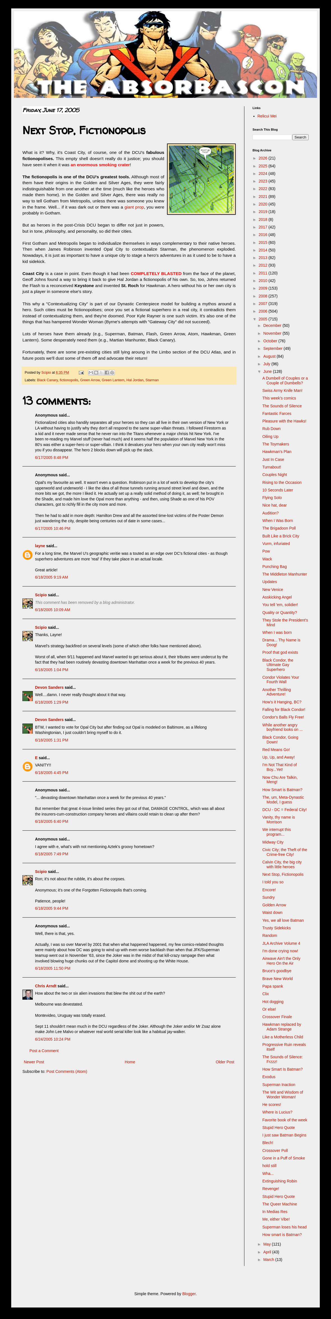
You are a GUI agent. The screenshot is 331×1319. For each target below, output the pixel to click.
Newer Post (34, 1062)
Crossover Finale (277, 1017)
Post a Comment (44, 1050)
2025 (263, 166)
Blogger (188, 1294)
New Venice (272, 589)
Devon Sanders (49, 687)
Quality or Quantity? (279, 612)
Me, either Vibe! (276, 1219)
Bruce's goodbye (276, 971)
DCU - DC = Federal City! (284, 809)
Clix (265, 994)
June (268, 371)
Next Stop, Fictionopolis (283, 874)
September (273, 348)
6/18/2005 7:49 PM (51, 854)
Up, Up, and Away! (278, 757)
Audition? (270, 513)
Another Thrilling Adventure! (276, 692)
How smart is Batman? (282, 1234)
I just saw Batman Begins (284, 1135)
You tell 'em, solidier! (280, 604)
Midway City (272, 842)
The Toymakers (275, 444)
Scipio (41, 595)
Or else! (269, 1009)
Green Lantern (113, 380)
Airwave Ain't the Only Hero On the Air (281, 960)
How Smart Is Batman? (282, 1069)
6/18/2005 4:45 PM (51, 772)
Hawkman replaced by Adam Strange (281, 1026)
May (267, 1244)
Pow (266, 551)
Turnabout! (271, 467)
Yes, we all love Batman (283, 920)
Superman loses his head (284, 1227)
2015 (263, 242)
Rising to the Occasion (282, 482)
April (267, 1252)
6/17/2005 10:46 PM (52, 528)
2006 (263, 311)
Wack (267, 559)
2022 (263, 188)
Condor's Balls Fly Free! (283, 717)
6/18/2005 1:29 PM (51, 702)
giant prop (134, 207)
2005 (263, 319)
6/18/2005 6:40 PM (51, 821)
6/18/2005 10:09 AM (52, 609)
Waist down (272, 912)
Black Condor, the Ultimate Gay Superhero (277, 665)
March (269, 1259)
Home (130, 1062)
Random (269, 935)
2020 (263, 204)
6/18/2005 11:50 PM (52, 968)
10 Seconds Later (277, 490)
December (272, 325)
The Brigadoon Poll (279, 528)
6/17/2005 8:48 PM (51, 457)
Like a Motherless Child (282, 1037)
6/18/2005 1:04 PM (51, 669)
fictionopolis (69, 380)
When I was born (277, 632)
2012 (263, 265)
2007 (263, 303)
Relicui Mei (267, 116)
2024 (263, 173)
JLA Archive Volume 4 (281, 943)
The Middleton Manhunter (284, 574)
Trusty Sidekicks (276, 928)
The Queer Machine (279, 1204)
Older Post (225, 1062)
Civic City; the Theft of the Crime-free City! (284, 852)
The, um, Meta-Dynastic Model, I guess (283, 799)
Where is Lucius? (277, 1112)
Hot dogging (273, 1001)
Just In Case (273, 459)
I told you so (273, 882)
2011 (263, 273)
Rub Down (271, 428)
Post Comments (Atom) (67, 1071)
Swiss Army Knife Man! (282, 390)
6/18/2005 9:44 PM (51, 908)
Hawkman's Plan (276, 451)
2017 (263, 227)
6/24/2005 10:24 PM (52, 1039)
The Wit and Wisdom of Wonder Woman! (282, 1094)
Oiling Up (270, 436)
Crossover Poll (275, 1150)
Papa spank (272, 986)
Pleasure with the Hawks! (284, 421)
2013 (263, 257)
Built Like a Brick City (280, 536)
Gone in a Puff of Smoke (283, 1158)
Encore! (269, 890)
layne (40, 546)
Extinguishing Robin (279, 1181)
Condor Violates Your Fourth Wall (280, 679)
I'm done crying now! (280, 951)
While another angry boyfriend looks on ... (282, 727)
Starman (152, 380)
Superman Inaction (278, 1084)
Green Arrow (90, 380)
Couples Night (274, 474)
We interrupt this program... (276, 832)
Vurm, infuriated (276, 543)
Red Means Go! (276, 749)
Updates (269, 581)
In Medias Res (274, 1211)
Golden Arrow (274, 905)
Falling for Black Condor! (283, 709)
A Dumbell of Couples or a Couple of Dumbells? (285, 380)
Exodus (269, 1077)
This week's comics (279, 398)
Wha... (268, 1173)
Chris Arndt (45, 986)
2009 (263, 288)
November (272, 333)
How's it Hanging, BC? (282, 702)
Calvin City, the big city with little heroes (282, 864)
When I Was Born (277, 520)
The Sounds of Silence (282, 406)
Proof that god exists (280, 652)
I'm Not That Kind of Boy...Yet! (279, 767)
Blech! (267, 1142)
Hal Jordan (134, 380)
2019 (263, 211)
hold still (269, 1165)
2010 (263, 280)
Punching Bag (274, 566)
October (270, 341)
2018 (263, 219)
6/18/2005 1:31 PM (51, 740)
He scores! (271, 1104)
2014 (263, 250)
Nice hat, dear (274, 505)
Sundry (268, 897)
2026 (263, 158)
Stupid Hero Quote (278, 1127)
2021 (263, 196)
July (267, 364)
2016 (263, 234)
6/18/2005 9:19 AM (51, 577)
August (269, 356)
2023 (263, 181)
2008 (263, 296)
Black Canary (47, 380)
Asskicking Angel (277, 597)
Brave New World (277, 978)
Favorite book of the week (284, 1120)
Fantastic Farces (276, 413)
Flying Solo (272, 497)
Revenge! (270, 1188)
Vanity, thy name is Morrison (278, 819)
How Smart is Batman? (282, 789)
